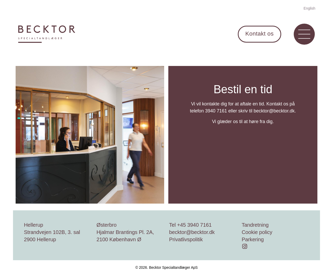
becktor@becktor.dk (192, 232)
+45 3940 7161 (194, 225)
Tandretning (255, 225)
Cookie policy (257, 232)
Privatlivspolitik (186, 239)
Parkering (253, 239)
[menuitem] (309, 8)
